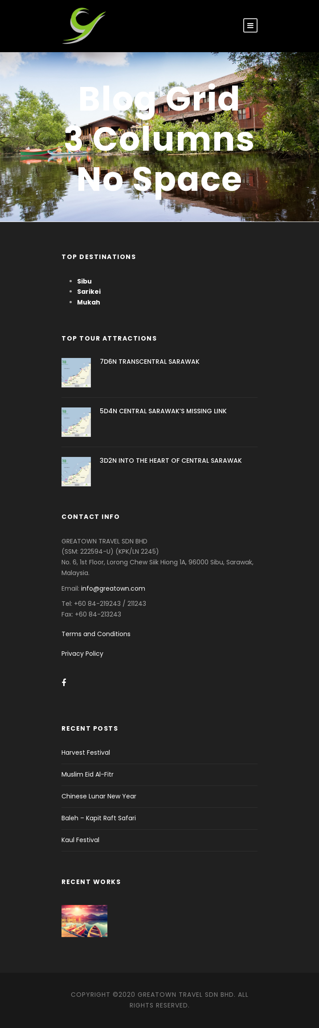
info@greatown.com (114, 588)
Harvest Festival (85, 752)
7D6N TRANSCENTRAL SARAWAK (150, 361)
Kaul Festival (80, 839)
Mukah (88, 302)
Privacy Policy (82, 653)
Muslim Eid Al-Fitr (87, 774)
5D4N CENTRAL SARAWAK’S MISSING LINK (163, 411)
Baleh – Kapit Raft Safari (98, 818)
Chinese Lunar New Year (98, 796)
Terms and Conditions (96, 633)
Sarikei (89, 291)
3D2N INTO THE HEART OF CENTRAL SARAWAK (171, 460)
